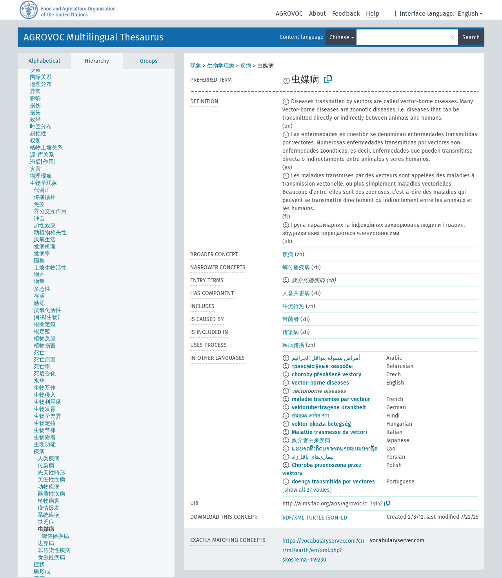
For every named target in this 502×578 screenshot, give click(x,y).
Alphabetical (44, 61)
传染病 (290, 332)
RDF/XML (293, 517)
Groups (149, 61)
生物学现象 (221, 65)
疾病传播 (293, 345)
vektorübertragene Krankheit (329, 407)
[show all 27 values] (307, 490)
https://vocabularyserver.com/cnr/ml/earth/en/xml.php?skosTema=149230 (323, 550)
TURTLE (315, 517)
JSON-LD (336, 517)
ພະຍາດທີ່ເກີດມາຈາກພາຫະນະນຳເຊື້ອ (335, 448)
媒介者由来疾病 (311, 440)
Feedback (346, 13)
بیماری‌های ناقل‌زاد (313, 457)
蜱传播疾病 (296, 267)
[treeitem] (38, 70)
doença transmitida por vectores (333, 481)
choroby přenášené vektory (326, 374)
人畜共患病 (296, 293)
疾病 (245, 65)
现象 (195, 65)
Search (471, 37)
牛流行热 (293, 306)
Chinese (339, 37)
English (468, 13)
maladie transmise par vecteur (331, 399)
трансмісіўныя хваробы (322, 366)
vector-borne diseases (320, 382)
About (317, 13)
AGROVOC (289, 13)
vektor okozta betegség (321, 424)
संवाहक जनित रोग (310, 415)
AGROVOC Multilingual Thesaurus (94, 37)
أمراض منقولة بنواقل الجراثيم (326, 358)
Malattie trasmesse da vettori (329, 432)
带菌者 (290, 319)
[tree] (96, 323)
